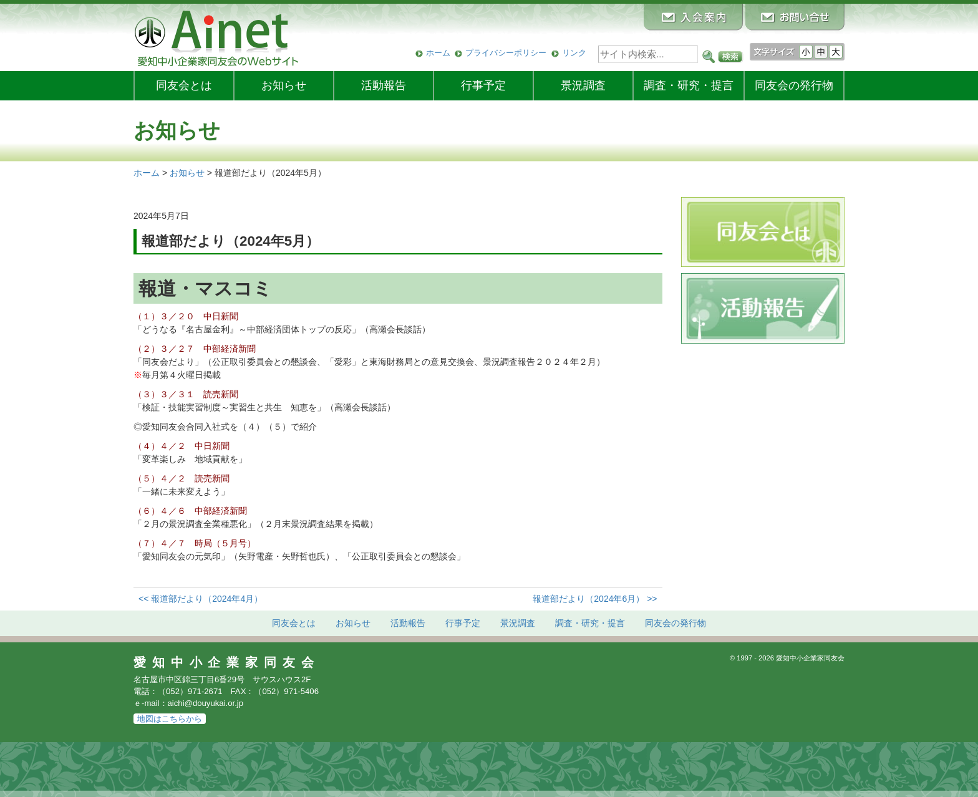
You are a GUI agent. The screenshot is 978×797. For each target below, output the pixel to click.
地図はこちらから (169, 718)
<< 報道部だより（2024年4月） (200, 599)
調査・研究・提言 (689, 85)
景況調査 (583, 85)
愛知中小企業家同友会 (226, 662)
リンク (574, 52)
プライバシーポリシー (505, 52)
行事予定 (483, 85)
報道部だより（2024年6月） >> (595, 599)
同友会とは (184, 85)
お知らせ (283, 85)
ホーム (438, 52)
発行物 (794, 85)
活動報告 (383, 85)
